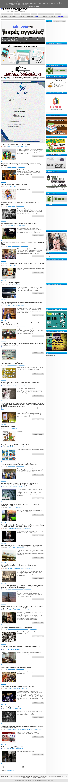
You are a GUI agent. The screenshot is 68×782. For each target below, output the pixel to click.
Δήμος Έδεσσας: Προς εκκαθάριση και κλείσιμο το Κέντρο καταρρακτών (20, 647)
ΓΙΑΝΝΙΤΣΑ (10, 225)
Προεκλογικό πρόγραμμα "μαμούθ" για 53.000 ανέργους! (19, 464)
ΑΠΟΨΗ (9, 629)
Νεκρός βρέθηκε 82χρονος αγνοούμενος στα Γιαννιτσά (19, 223)
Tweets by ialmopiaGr (50, 355)
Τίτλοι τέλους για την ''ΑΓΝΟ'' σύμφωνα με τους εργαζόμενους (21, 545)
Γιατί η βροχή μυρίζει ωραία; (10, 706)
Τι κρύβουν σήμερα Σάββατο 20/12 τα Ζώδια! (15, 444)
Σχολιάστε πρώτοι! (24, 146)
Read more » (3, 161)
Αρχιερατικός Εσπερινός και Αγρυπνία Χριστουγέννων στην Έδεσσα (21, 164)
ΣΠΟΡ (13, 507)
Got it (37, 6)
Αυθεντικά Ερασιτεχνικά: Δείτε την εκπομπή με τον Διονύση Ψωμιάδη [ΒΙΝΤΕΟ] (21, 504)
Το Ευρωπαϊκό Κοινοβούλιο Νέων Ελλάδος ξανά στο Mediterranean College (22, 243)
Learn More (32, 6)
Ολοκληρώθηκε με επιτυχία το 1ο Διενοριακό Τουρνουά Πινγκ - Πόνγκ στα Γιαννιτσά (22, 323)
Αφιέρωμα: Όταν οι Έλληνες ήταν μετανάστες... (16, 627)
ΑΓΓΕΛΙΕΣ (63, 21)
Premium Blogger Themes (39, 780)
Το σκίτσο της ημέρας (8, 426)
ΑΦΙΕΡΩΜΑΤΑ (10, 568)
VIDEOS (20, 528)
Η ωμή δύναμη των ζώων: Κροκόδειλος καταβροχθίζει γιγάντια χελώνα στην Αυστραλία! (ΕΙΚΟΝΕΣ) (22, 586)
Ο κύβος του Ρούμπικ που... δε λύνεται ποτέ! (15, 144)
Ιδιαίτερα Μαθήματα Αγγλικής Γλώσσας (14, 184)
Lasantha (32, 780)
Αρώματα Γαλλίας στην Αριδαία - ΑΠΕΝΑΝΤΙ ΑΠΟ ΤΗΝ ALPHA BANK (22, 263)
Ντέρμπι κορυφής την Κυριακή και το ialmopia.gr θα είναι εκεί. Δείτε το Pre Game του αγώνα (22, 726)
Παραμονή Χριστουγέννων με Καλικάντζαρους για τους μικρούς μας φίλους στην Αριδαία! (22, 344)
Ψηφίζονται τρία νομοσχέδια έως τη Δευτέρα (16, 667)
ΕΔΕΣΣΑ (9, 167)
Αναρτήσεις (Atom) (10, 770)
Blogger (43, 777)
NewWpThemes (21, 780)
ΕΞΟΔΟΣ (18, 346)
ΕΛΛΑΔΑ (13, 206)
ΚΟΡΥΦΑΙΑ (49, 21)
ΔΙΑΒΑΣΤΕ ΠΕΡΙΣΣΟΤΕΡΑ (38, 156)
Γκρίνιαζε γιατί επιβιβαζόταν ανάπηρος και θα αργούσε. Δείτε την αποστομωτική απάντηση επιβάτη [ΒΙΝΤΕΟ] (22, 525)
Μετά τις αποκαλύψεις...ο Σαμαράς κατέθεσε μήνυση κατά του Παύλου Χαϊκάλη (21, 302)
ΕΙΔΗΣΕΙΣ (14, 167)
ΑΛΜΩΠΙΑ (10, 346)
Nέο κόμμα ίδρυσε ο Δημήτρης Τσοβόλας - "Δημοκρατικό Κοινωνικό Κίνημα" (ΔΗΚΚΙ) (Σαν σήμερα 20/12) (19, 484)
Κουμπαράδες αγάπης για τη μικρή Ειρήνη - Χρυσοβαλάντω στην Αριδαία (21, 383)
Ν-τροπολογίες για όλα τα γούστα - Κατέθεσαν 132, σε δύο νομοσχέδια (20, 203)
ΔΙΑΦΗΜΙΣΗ (56, 21)
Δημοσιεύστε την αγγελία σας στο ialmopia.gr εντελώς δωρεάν (21, 39)
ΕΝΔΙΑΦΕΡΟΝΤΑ (15, 146)
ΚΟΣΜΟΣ (16, 528)
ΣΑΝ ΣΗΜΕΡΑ (14, 486)
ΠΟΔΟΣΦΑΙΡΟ (24, 729)
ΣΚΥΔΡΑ (34, 408)
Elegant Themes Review (49, 780)
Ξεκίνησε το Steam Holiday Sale (10, 282)
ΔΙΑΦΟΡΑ (10, 146)
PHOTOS (21, 589)
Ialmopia (49, 256)
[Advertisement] (56, 32)
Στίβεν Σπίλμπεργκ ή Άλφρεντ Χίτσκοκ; (14, 746)
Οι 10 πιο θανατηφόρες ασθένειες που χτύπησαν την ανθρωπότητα (18, 565)
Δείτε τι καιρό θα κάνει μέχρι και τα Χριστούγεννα (17, 686)
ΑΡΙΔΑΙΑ (14, 346)
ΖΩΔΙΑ (13, 446)
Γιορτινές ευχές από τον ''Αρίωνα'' (12, 363)
